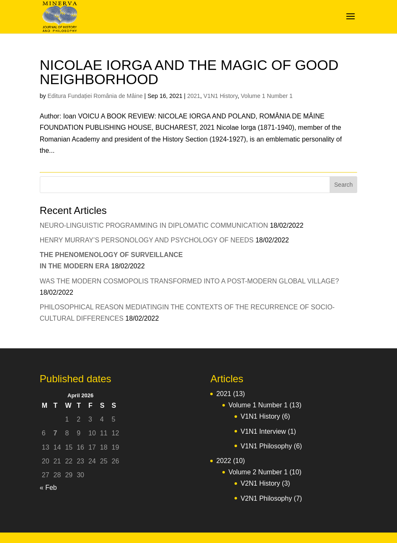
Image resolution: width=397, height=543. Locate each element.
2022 (223, 460)
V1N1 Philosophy (266, 446)
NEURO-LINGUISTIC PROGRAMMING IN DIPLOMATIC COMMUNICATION (154, 225)
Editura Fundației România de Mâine (94, 96)
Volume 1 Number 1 (267, 96)
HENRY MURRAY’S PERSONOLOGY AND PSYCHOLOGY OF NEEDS (147, 240)
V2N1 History (260, 483)
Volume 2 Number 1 (257, 472)
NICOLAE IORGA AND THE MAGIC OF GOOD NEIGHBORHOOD (189, 72)
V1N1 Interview (263, 431)
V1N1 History (220, 96)
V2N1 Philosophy (266, 498)
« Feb (48, 487)
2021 (193, 96)
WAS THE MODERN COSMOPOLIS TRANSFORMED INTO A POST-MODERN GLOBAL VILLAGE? (189, 281)
